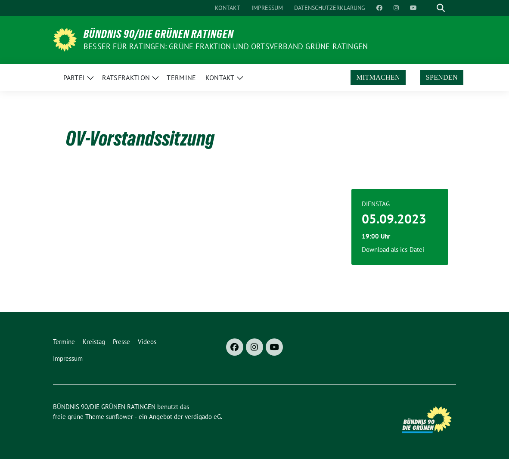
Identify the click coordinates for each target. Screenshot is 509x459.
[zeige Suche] (440, 8)
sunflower (119, 416)
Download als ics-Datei (393, 249)
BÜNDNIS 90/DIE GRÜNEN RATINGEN (159, 34)
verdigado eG (203, 416)
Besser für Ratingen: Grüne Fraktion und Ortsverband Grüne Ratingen (226, 46)
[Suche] (428, 8)
